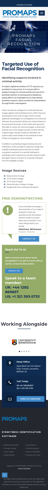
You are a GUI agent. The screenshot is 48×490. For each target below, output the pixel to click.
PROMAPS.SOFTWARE (24, 5)
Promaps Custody (10, 448)
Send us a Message (30, 399)
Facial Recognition (32, 448)
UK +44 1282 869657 (25, 385)
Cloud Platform (31, 445)
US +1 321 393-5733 (25, 388)
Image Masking (9, 455)
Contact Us (29, 239)
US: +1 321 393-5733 (22, 296)
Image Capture (9, 452)
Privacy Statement (24, 468)
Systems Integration (33, 452)
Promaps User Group (33, 455)
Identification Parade (11, 445)
